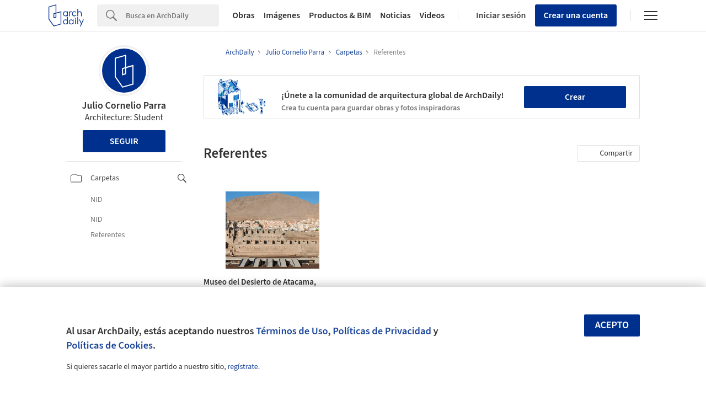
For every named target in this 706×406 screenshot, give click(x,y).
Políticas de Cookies (109, 345)
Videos (432, 15)
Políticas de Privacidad (382, 331)
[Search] (172, 15)
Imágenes (282, 15)
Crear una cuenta (576, 15)
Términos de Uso (292, 331)
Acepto (612, 325)
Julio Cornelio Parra (124, 106)
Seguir (124, 141)
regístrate (242, 366)
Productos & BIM (340, 15)
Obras (243, 15)
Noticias (395, 15)
